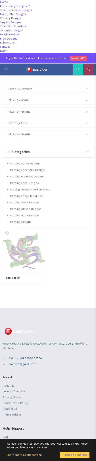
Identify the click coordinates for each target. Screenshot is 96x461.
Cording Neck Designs (24, 202)
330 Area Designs (11, 30)
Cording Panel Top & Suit (26, 196)
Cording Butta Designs (24, 215)
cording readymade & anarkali (30, 189)
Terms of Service (14, 391)
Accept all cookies (74, 454)
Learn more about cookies (24, 454)
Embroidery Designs (15, 6)
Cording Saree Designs (25, 163)
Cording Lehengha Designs (27, 170)
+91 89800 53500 (31, 358)
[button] (48, 152)
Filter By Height (48, 111)
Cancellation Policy (15, 403)
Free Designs (8, 38)
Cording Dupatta (21, 222)
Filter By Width (48, 100)
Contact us (10, 408)
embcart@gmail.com (22, 364)
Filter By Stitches (48, 89)
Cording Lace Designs (24, 183)
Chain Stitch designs (13, 26)
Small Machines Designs (16, 10)
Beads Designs (9, 34)
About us (8, 385)
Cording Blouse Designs (25, 209)
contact (5, 46)
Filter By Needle (48, 134)
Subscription (8, 42)
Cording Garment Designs (27, 176)
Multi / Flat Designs (13, 14)
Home (4, 2)
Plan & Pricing (12, 414)
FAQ (5, 437)
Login (3, 50)
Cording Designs (10, 18)
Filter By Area (48, 123)
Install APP (78, 58)
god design (13, 277)
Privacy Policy (12, 397)
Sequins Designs (10, 22)
